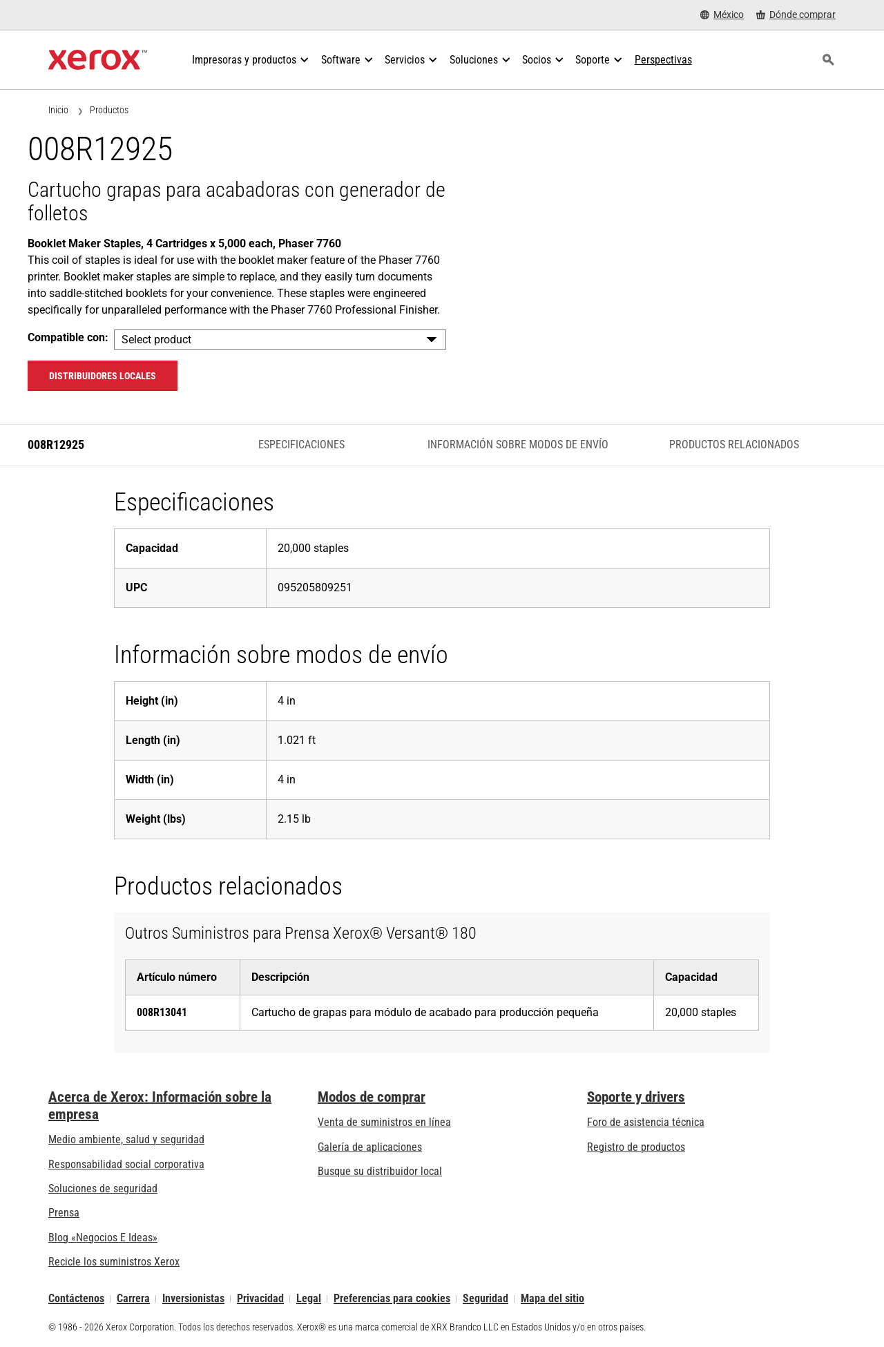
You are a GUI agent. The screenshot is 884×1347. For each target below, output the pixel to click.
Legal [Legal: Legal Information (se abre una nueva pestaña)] (308, 1299)
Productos (109, 109)
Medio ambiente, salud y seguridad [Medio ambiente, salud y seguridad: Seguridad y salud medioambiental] (126, 1139)
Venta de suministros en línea (384, 1122)
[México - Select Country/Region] (722, 14)
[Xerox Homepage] (97, 60)
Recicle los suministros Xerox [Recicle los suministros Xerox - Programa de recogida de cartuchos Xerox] (114, 1261)
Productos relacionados (734, 444)
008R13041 (162, 1012)
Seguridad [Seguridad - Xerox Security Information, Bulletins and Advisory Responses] (485, 1299)
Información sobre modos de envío (517, 444)
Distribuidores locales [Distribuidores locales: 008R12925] (102, 375)
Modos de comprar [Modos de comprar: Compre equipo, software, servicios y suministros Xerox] (371, 1097)
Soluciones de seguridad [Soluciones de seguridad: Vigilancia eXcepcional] (102, 1188)
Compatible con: (68, 337)
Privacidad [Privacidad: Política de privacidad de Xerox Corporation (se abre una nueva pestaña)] (260, 1299)
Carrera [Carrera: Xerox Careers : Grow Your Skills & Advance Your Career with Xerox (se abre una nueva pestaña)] (133, 1299)
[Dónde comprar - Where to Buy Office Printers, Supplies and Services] (796, 14)
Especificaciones (301, 444)
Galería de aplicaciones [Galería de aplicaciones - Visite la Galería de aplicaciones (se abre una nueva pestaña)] (370, 1147)
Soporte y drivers (636, 1097)
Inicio (58, 109)
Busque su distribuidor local (380, 1171)
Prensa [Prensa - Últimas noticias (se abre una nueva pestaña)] (63, 1212)
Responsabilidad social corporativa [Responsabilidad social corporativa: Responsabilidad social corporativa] (126, 1164)
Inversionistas (193, 1299)
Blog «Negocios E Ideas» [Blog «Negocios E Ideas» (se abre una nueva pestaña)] (102, 1237)
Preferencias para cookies (392, 1299)
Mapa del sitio (552, 1299)
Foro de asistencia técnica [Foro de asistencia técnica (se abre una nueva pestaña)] (645, 1122)
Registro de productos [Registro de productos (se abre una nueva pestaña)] (636, 1147)
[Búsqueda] (828, 60)
